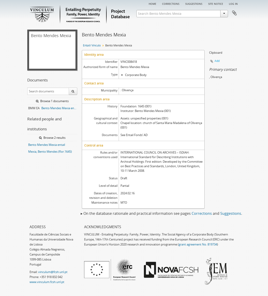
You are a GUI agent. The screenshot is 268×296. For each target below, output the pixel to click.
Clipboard (234, 13)
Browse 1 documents (52, 101)
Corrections (170, 3)
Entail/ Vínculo (92, 45)
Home (152, 3)
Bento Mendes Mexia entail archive (59, 108)
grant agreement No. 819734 (198, 244)
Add (217, 61)
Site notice (215, 3)
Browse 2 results (52, 138)
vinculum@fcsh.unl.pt (53, 272)
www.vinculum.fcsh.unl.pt (47, 282)
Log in (233, 3)
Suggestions (193, 3)
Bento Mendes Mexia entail (46, 145)
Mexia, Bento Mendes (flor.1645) (50, 151)
